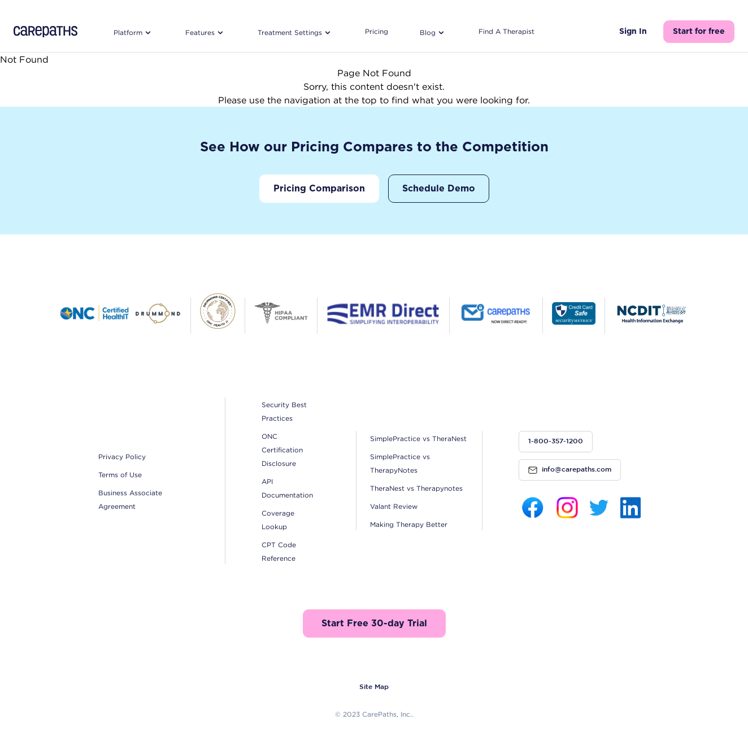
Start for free (699, 32)
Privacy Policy (122, 456)
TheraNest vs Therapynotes (416, 488)
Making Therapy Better (408, 524)
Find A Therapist (506, 31)
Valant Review (394, 506)
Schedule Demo (438, 188)
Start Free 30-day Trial (374, 623)
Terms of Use (120, 474)
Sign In (633, 32)
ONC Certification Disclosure (282, 450)
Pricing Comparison (319, 188)
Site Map (374, 687)
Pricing (376, 31)
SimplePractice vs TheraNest (418, 438)
